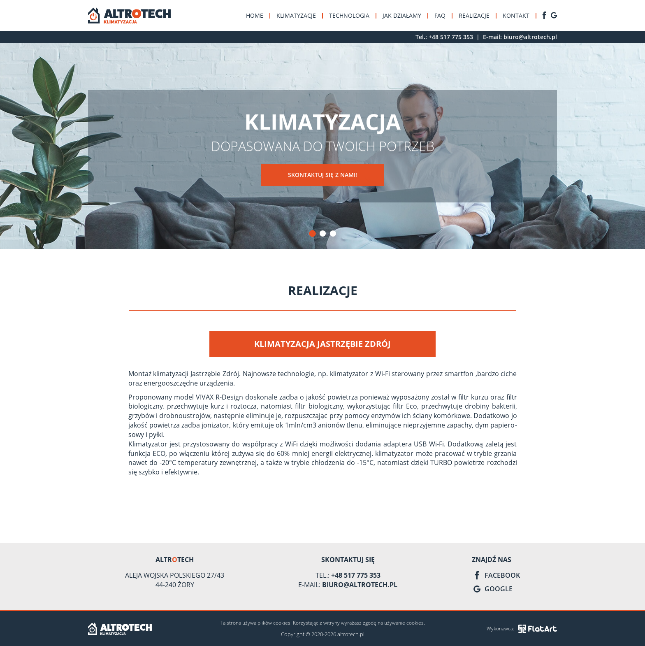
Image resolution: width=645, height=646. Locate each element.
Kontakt (516, 15)
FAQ (439, 15)
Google (492, 588)
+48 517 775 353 (451, 37)
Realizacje (474, 15)
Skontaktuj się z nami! (322, 175)
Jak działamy (402, 15)
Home (254, 15)
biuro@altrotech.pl (530, 37)
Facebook (496, 575)
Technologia (349, 15)
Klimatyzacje (296, 15)
